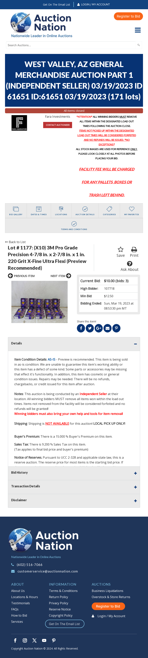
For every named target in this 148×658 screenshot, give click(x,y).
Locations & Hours (24, 597)
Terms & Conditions (63, 591)
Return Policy (58, 597)
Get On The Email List (56, 4)
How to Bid (19, 615)
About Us (18, 591)
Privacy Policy (58, 603)
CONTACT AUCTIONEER (58, 124)
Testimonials (20, 603)
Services (17, 621)
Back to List (15, 242)
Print (134, 252)
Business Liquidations (107, 591)
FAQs (14, 609)
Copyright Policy (60, 615)
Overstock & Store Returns (111, 597)
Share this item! (86, 321)
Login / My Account (95, 4)
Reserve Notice (60, 609)
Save (121, 252)
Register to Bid (128, 16)
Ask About (130, 266)
